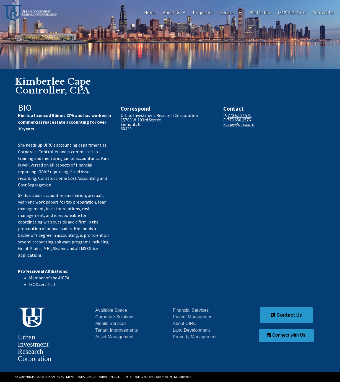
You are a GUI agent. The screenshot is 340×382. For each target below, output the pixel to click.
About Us (174, 12)
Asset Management (114, 336)
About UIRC (184, 323)
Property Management (195, 336)
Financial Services (191, 310)
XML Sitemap (158, 377)
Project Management (193, 317)
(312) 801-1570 (291, 12)
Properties (203, 12)
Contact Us (323, 12)
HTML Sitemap (180, 377)
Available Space (111, 310)
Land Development (191, 330)
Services (230, 12)
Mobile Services (111, 323)
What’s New (259, 12)
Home (150, 12)
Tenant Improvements (116, 330)
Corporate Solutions (114, 317)
